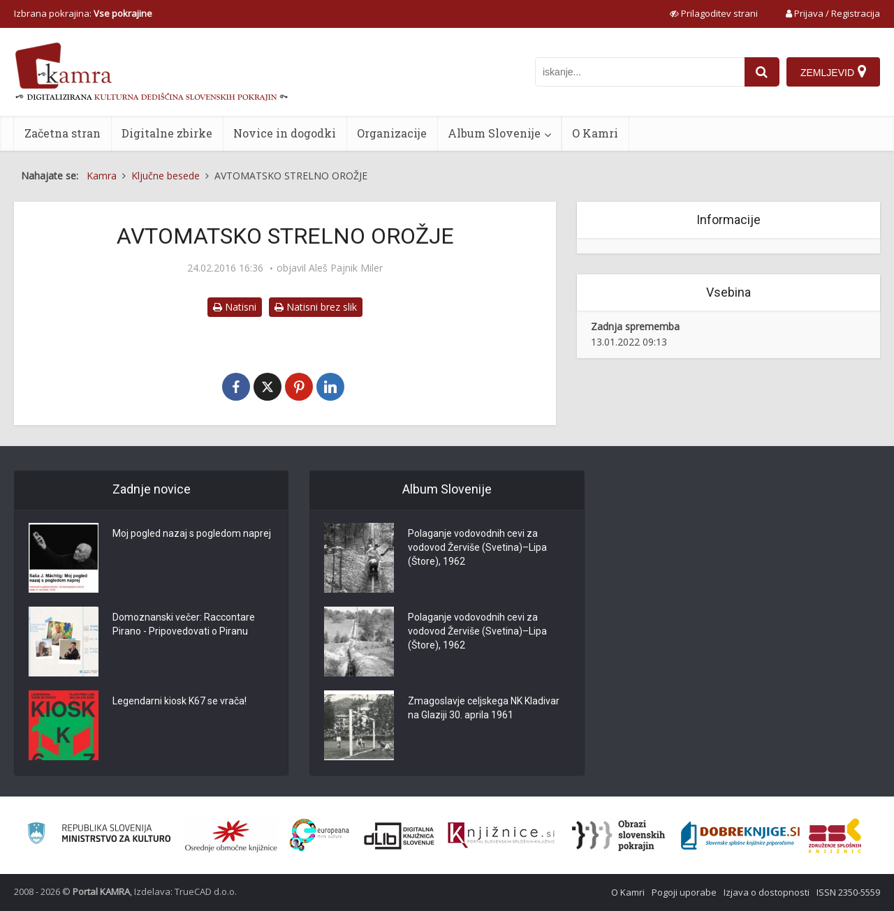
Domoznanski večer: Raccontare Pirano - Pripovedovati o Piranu (183, 624)
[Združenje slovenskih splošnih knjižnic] (501, 836)
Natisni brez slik (315, 306)
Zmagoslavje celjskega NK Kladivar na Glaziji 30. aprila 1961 (483, 707)
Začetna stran (62, 133)
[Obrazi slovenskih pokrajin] (618, 835)
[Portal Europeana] (319, 835)
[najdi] (762, 72)
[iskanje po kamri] (640, 72)
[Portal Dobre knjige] (740, 836)
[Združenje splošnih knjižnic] (835, 835)
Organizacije (392, 133)
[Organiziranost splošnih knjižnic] (231, 835)
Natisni (234, 306)
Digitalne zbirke (167, 133)
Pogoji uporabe (684, 892)
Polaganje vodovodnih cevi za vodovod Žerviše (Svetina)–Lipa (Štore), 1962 (477, 547)
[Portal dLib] (399, 835)
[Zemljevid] (833, 72)
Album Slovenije (494, 133)
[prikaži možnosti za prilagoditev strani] (714, 13)
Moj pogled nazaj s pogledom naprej (191, 533)
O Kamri (595, 133)
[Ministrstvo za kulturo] (99, 835)
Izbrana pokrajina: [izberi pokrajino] (83, 13)
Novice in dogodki (284, 133)
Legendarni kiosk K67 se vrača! (179, 700)
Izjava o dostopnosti (766, 892)
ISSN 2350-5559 (848, 892)
